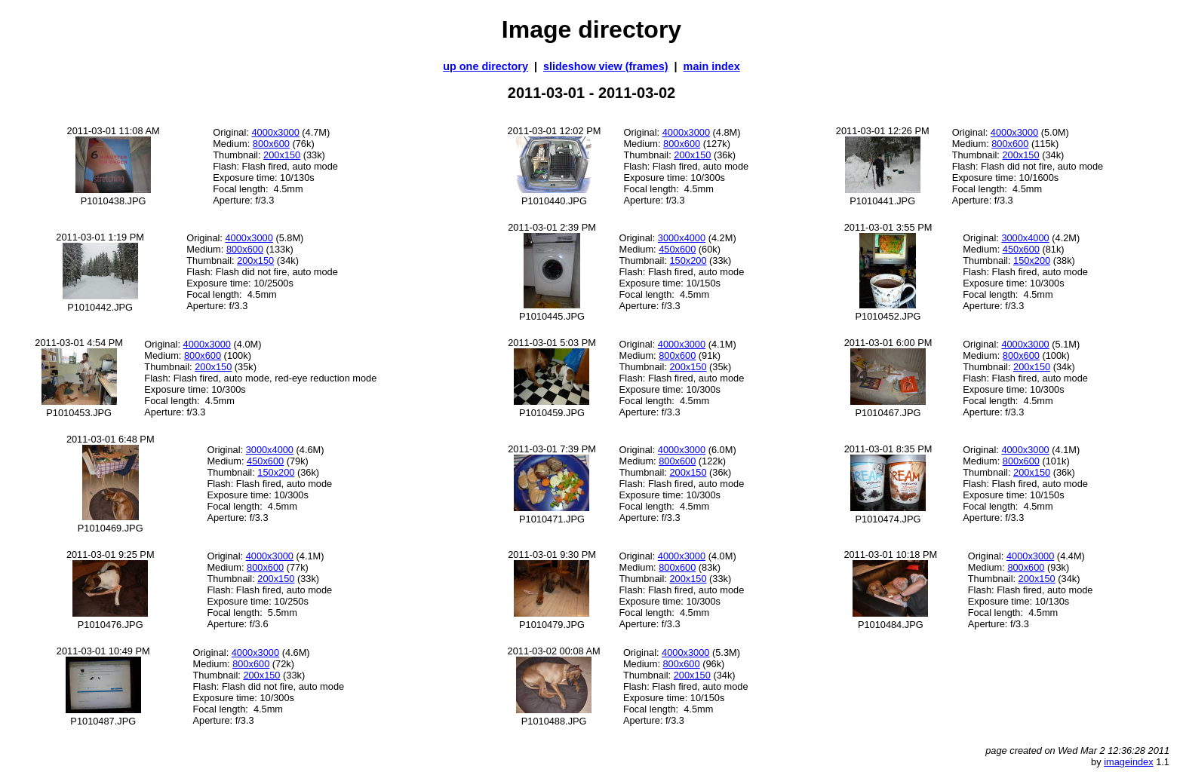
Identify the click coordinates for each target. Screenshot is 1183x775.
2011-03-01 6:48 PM (110, 439)
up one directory (485, 66)
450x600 (677, 249)
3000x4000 (681, 238)
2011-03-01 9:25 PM (110, 554)
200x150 (281, 155)
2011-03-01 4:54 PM (79, 342)
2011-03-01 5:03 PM (552, 342)
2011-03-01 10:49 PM (103, 651)
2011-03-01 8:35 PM (888, 449)
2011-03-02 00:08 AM (554, 651)
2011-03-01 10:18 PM (890, 554)
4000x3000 (275, 132)
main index (712, 66)
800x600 (271, 143)
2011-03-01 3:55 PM (888, 227)
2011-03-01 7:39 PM (552, 449)
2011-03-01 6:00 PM (888, 342)
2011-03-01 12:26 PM (883, 130)
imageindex (1128, 761)
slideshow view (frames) (605, 66)
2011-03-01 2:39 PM (552, 227)
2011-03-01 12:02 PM (554, 130)
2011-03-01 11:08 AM (113, 130)
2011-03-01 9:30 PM (552, 554)
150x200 (687, 260)
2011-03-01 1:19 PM (100, 237)
